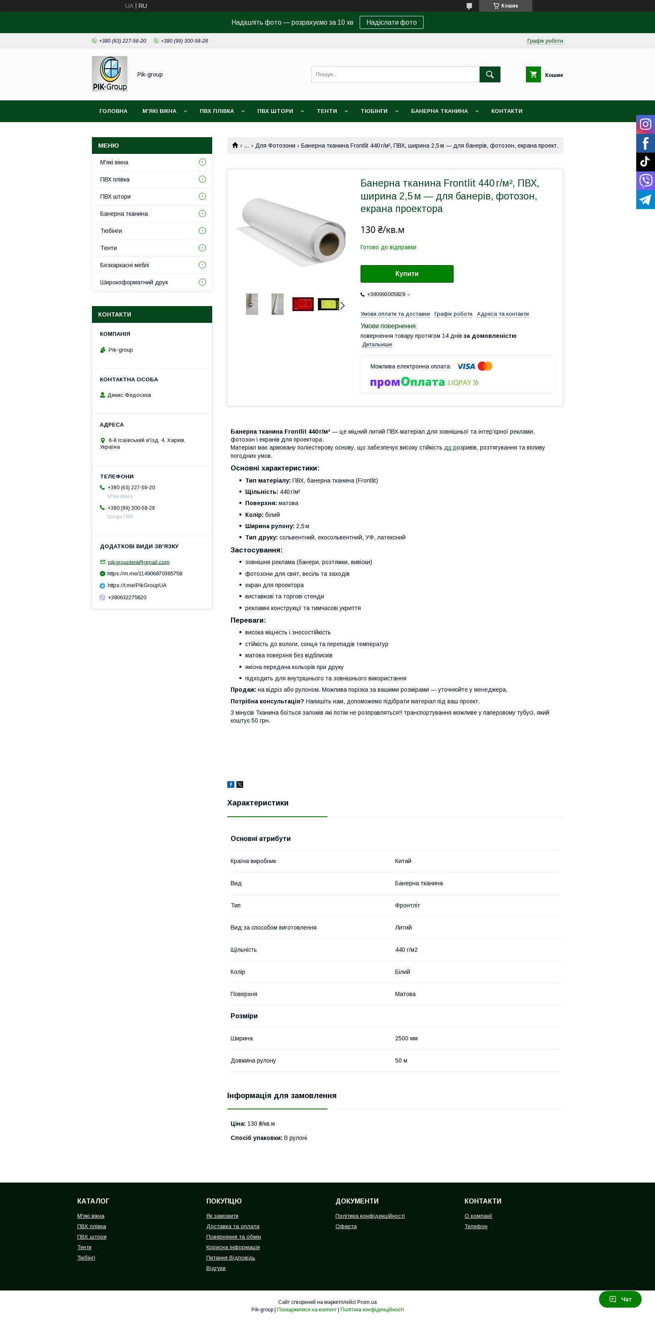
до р (450, 447)
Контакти (507, 111)
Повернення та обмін (233, 1237)
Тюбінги (374, 111)
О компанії (479, 1216)
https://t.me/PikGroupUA (137, 585)
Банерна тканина (439, 111)
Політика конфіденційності (370, 1216)
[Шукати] (490, 74)
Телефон (476, 1226)
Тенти (327, 111)
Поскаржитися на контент (307, 1310)
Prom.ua (367, 1302)
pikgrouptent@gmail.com (139, 562)
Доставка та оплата (232, 1226)
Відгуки (216, 1268)
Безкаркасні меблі (124, 265)
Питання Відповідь (230, 1258)
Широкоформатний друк (134, 282)
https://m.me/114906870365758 (144, 573)
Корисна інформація (233, 1247)
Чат (620, 1299)
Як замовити (222, 1216)
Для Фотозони (275, 145)
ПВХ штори (275, 111)
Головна (113, 111)
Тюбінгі (86, 1258)
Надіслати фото (391, 22)
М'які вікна (159, 111)
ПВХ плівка (217, 111)
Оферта (346, 1226)
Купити (407, 273)
